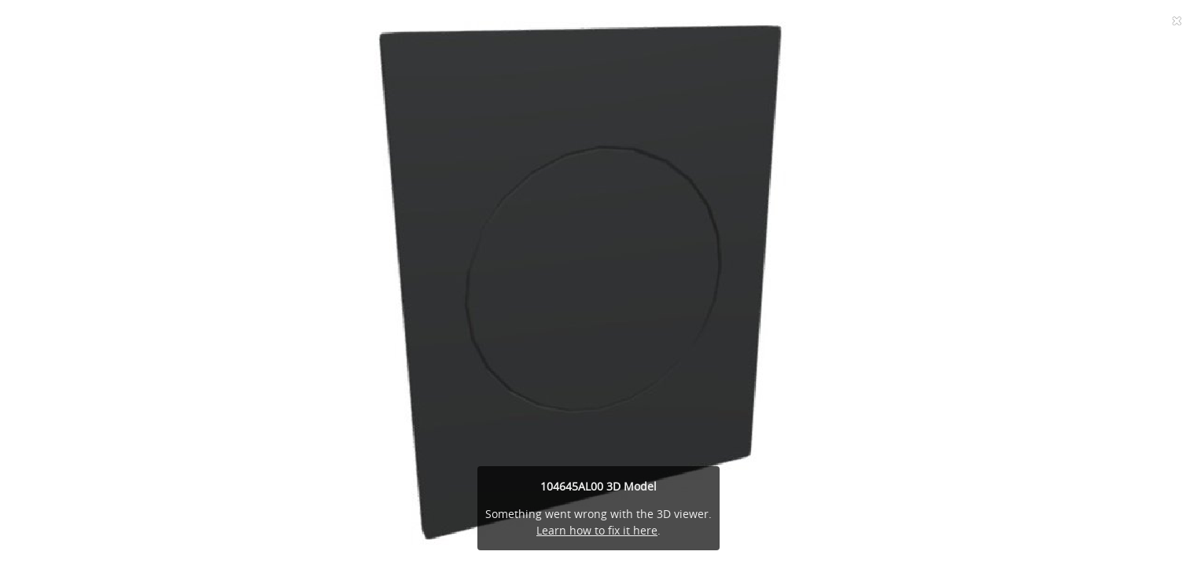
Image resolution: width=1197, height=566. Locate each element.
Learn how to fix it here (596, 530)
